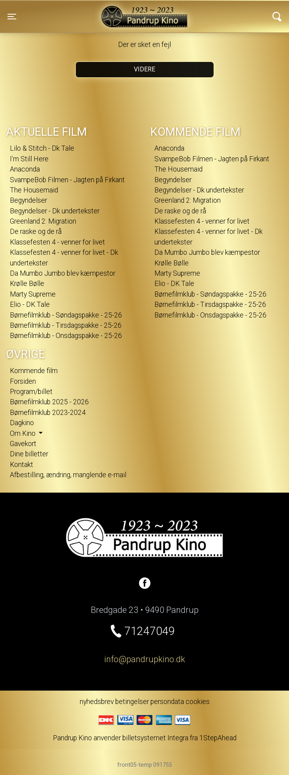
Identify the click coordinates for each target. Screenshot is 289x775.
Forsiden (23, 381)
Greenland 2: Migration (43, 221)
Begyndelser (28, 200)
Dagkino (22, 423)
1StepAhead (217, 738)
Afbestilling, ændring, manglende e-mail (68, 475)
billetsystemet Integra (155, 738)
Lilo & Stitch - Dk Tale (42, 148)
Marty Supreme (33, 294)
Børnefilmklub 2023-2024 (48, 412)
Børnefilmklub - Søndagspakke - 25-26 (66, 315)
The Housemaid (34, 190)
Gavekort (23, 444)
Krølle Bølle (27, 284)
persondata (167, 702)
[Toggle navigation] (12, 16)
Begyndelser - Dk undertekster (54, 211)
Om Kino (23, 433)
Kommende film (34, 371)
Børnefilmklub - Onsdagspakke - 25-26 (66, 336)
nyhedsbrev (97, 702)
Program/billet (31, 392)
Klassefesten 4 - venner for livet (57, 242)
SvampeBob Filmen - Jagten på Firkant (67, 180)
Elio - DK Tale (30, 304)
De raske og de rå (36, 231)
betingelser (132, 702)
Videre (144, 69)
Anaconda (25, 169)
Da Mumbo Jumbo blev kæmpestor (62, 273)
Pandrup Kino (82, 11)
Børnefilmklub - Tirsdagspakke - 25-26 (66, 325)
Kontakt (21, 465)
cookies (198, 702)
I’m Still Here (29, 159)
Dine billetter (29, 454)
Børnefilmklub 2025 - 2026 (49, 402)
